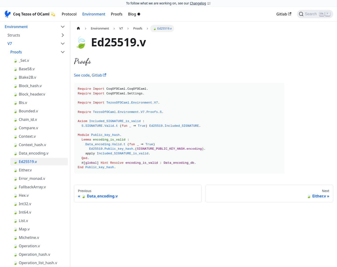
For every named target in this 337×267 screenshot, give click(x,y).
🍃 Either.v (22, 170)
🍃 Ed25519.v (25, 161)
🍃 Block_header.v (29, 94)
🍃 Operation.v (26, 245)
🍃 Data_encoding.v (30, 153)
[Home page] (78, 28)
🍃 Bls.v (20, 102)
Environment (93, 14)
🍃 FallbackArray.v (29, 186)
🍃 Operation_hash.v (31, 254)
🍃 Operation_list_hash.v (35, 262)
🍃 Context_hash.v (29, 144)
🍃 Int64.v (22, 212)
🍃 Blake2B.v (24, 77)
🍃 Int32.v (22, 203)
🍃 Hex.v (21, 195)
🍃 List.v (20, 220)
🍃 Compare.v (25, 127)
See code (82, 75)
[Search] (315, 14)
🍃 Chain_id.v (25, 119)
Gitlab (283, 14)
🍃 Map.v (21, 229)
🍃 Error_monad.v (29, 178)
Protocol (69, 14)
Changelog (198, 3)
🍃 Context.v (24, 136)
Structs (13, 35)
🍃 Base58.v (24, 68)
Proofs (116, 14)
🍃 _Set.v (21, 60)
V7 (9, 43)
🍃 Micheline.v (26, 237)
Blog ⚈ (134, 14)
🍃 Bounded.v (25, 111)
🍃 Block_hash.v (27, 85)
